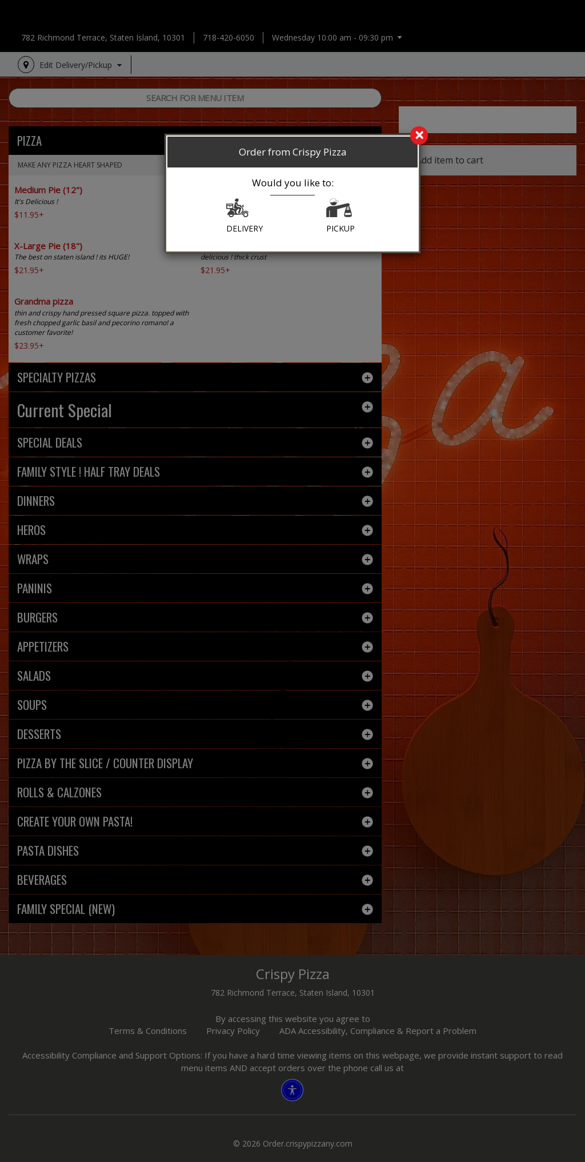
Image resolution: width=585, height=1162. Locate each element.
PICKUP (340, 216)
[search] (292, 136)
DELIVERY (244, 216)
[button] (237, 210)
